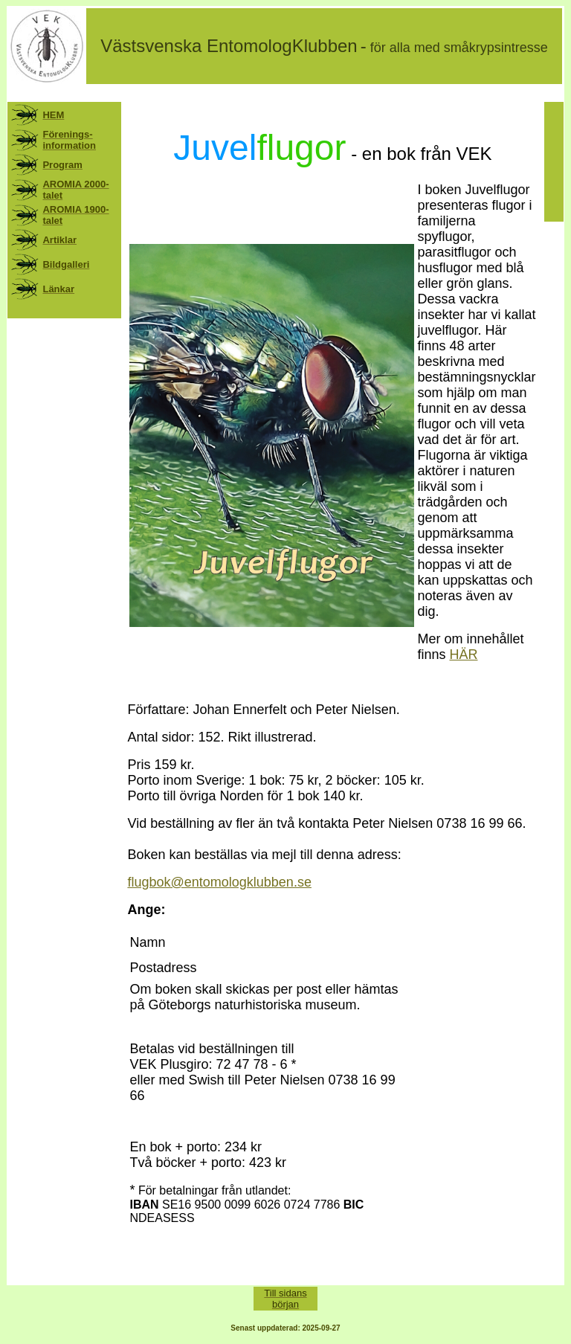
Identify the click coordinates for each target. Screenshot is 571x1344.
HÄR (463, 654)
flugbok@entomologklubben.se (219, 882)
